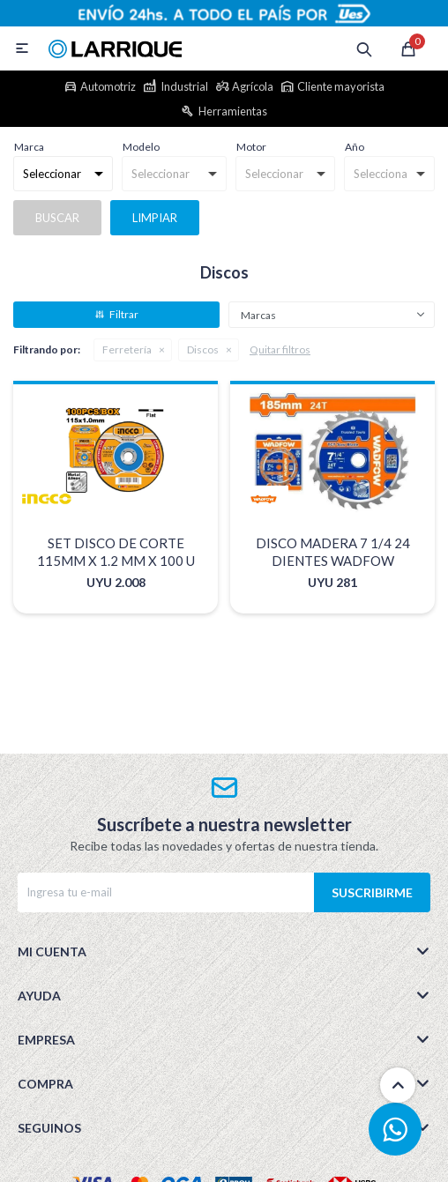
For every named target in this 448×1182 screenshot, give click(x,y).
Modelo (141, 146)
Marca (29, 146)
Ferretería (127, 349)
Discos (203, 349)
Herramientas (232, 111)
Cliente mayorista (341, 86)
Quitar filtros (280, 349)
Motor (251, 146)
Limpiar (154, 218)
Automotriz (108, 86)
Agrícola (252, 86)
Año (354, 146)
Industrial (184, 86)
